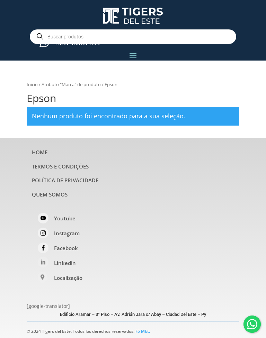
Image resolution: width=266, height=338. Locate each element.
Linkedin (65, 262)
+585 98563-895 (77, 43)
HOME (39, 152)
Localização (68, 277)
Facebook (66, 248)
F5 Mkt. (142, 331)
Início (32, 84)
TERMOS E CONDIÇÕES (60, 166)
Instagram (67, 233)
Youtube (65, 218)
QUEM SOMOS (50, 194)
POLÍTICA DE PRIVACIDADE (65, 180)
